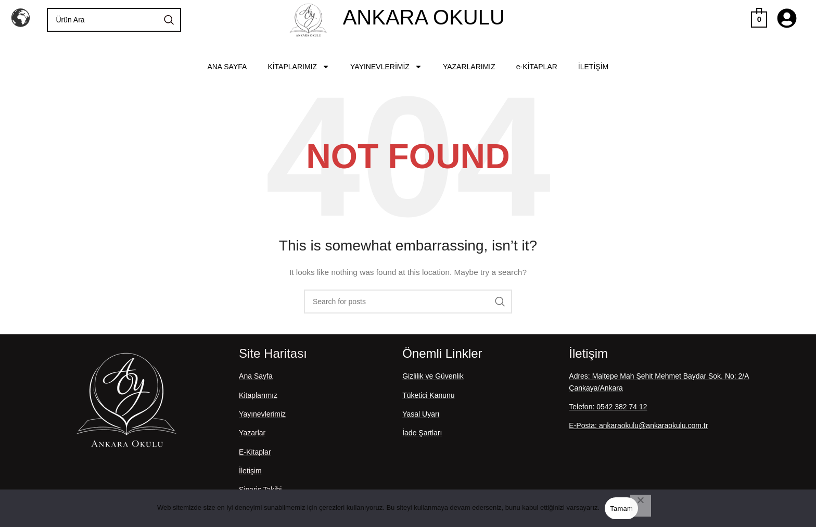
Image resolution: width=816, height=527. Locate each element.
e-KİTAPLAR (536, 66)
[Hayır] (640, 506)
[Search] (114, 20)
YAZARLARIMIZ (469, 66)
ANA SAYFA (227, 66)
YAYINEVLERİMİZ (386, 67)
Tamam (621, 508)
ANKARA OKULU (424, 17)
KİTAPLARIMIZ (298, 67)
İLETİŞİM (593, 66)
